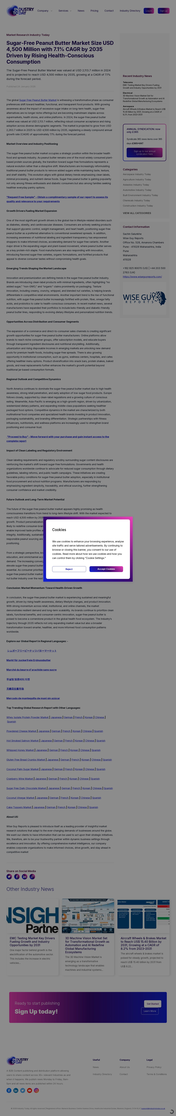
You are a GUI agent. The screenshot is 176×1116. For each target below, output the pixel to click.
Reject (69, 569)
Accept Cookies (106, 569)
